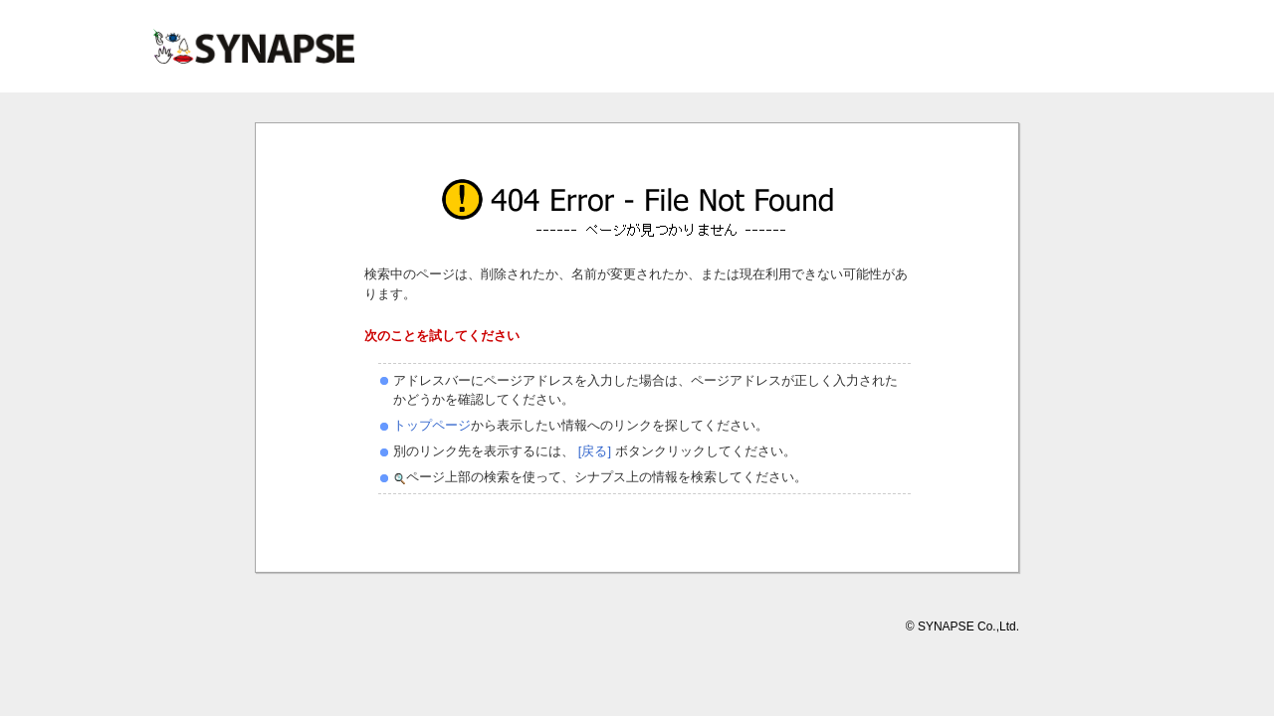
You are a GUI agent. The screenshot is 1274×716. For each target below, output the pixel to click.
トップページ (432, 425)
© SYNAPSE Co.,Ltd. (962, 626)
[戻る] (592, 451)
